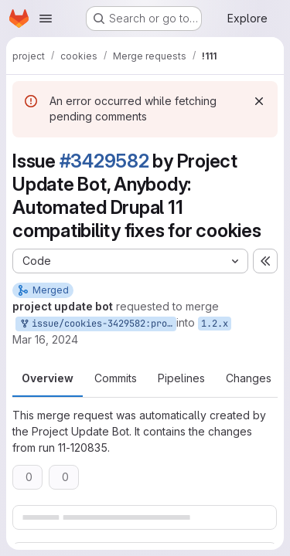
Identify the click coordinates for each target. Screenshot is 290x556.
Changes (248, 378)
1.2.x (214, 323)
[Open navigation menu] (45, 18)
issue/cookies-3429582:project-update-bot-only (97, 324)
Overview (47, 378)
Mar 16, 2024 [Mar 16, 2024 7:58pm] (45, 339)
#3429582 (104, 161)
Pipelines (181, 378)
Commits (115, 378)
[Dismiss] (259, 101)
